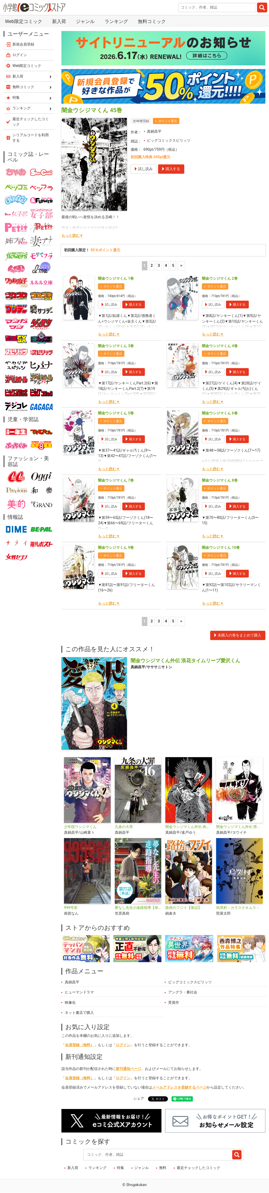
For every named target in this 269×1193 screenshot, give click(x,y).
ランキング (116, 21)
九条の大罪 (124, 827)
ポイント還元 (167, 121)
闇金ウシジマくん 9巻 (116, 547)
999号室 (70, 908)
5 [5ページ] (173, 265)
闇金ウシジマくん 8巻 (220, 480)
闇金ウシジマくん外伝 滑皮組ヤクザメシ (239, 827)
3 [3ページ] (159, 265)
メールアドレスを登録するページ (179, 1087)
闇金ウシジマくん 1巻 (116, 278)
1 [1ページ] (145, 265)
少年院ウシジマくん (80, 827)
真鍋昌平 (154, 131)
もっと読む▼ (72, 235)
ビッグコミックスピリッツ (168, 140)
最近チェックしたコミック (198, 1168)
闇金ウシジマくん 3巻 (116, 346)
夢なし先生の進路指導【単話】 (138, 908)
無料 (162, 1168)
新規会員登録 (23, 44)
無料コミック (152, 21)
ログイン (123, 1045)
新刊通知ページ (128, 1069)
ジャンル (85, 21)
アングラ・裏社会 (182, 992)
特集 (120, 1168)
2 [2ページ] (152, 265)
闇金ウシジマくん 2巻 (220, 278)
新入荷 (59, 21)
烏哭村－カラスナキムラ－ (238, 908)
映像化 (70, 1002)
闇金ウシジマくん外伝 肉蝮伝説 (188, 827)
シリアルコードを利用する (30, 137)
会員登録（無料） (79, 1045)
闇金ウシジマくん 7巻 (116, 480)
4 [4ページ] (166, 265)
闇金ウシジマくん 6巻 (220, 413)
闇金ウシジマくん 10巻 (221, 547)
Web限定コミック (23, 21)
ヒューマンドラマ (79, 992)
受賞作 (173, 1002)
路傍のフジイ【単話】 (183, 908)
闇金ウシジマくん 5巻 (116, 413)
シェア (138, 1098)
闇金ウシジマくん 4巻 (220, 346)
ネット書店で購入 (79, 1012)
